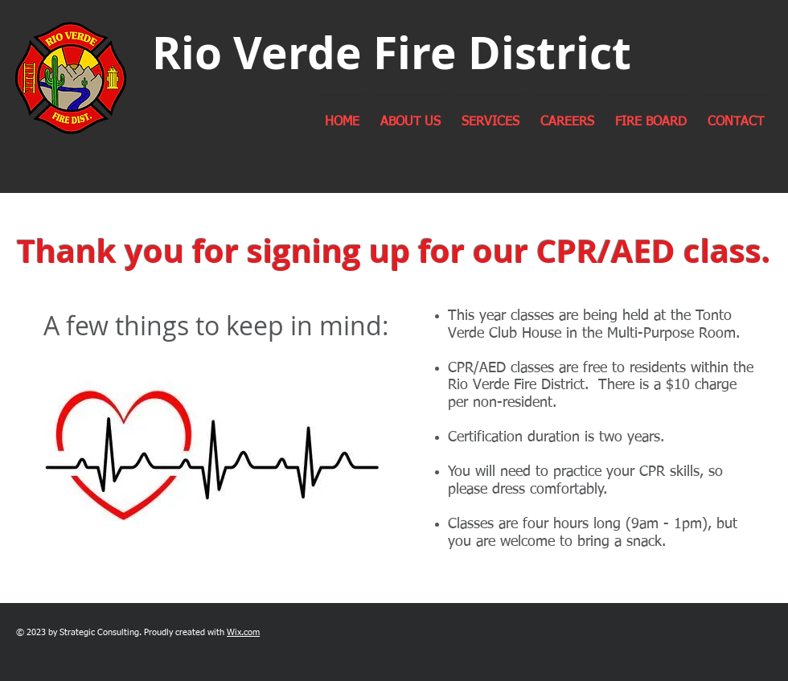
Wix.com (243, 632)
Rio (187, 52)
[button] (410, 115)
